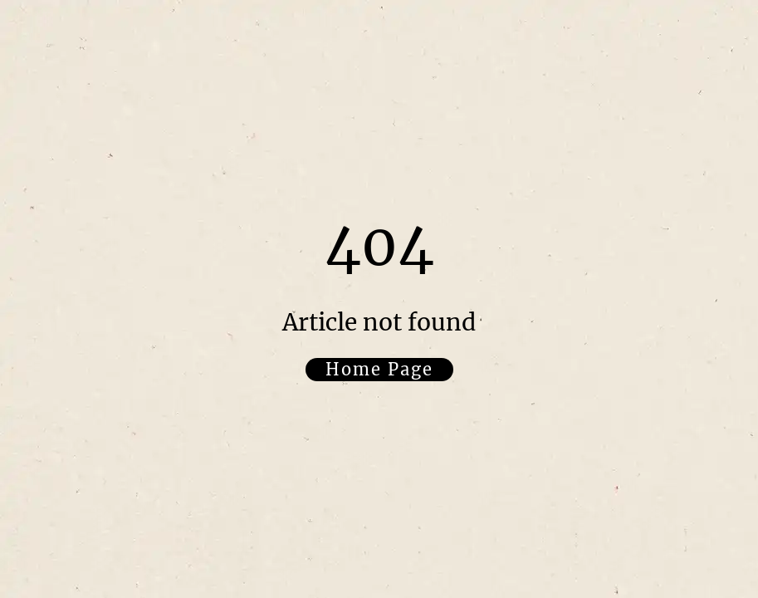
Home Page (379, 369)
